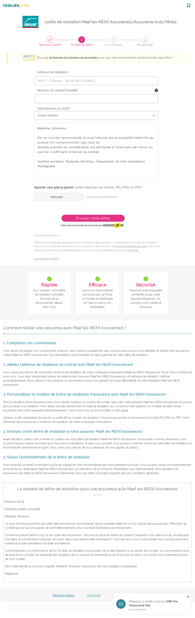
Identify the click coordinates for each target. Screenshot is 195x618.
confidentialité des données (131, 246)
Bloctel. (134, 250)
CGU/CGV (94, 595)
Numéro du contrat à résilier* (57, 90)
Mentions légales (63, 595)
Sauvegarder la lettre (46, 258)
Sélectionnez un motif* (53, 108)
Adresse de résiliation (52, 72)
